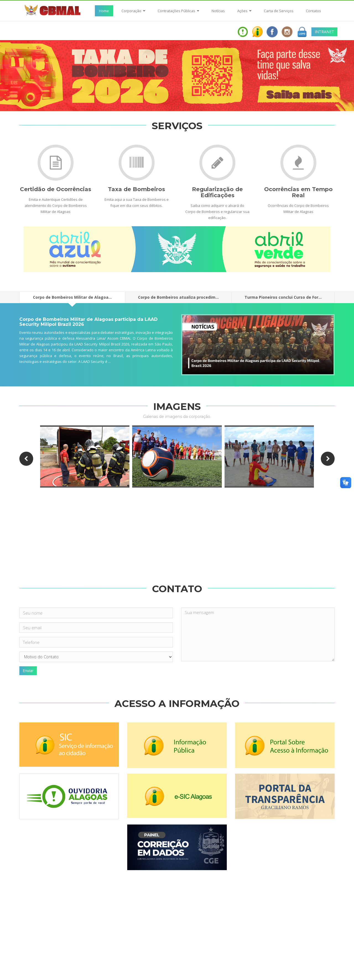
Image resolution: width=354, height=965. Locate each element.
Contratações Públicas (178, 10)
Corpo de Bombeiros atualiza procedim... (178, 297)
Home (104, 10)
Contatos (313, 10)
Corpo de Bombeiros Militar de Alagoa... (72, 299)
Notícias (218, 10)
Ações (244, 10)
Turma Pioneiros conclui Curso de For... (283, 297)
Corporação (133, 10)
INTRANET (324, 31)
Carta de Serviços (278, 10)
